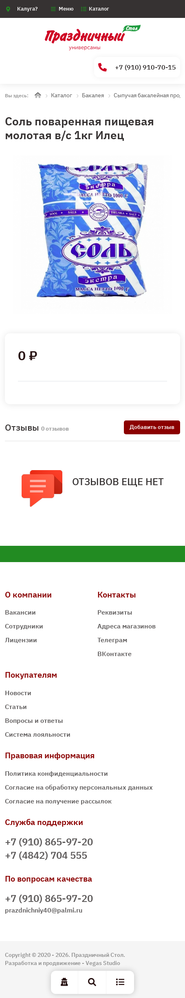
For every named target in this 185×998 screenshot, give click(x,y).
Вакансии (20, 612)
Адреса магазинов (126, 626)
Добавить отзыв (152, 427)
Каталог (99, 8)
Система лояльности (37, 734)
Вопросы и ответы (34, 720)
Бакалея (93, 95)
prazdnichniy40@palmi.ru (43, 910)
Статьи (16, 707)
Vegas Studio (103, 963)
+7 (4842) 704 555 (46, 855)
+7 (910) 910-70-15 (137, 67)
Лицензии (21, 640)
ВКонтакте (114, 654)
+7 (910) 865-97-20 (49, 841)
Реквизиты (114, 612)
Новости (18, 693)
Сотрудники (24, 626)
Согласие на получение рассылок (58, 801)
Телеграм (112, 640)
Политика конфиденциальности (56, 773)
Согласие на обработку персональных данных (79, 787)
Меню (66, 8)
